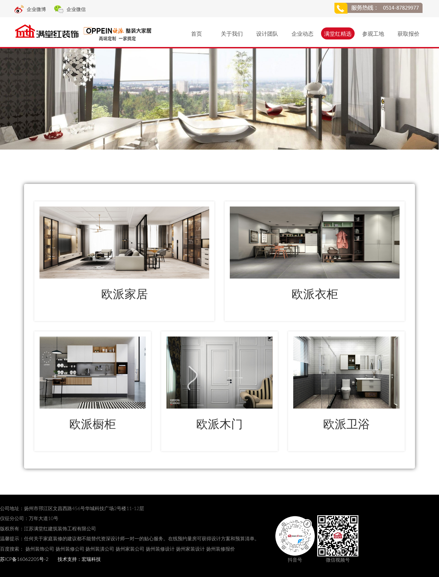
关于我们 (232, 33)
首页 (196, 33)
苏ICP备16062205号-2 (24, 559)
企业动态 (302, 33)
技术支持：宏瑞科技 (79, 559)
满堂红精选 (338, 33)
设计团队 (267, 33)
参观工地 (373, 33)
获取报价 (408, 33)
